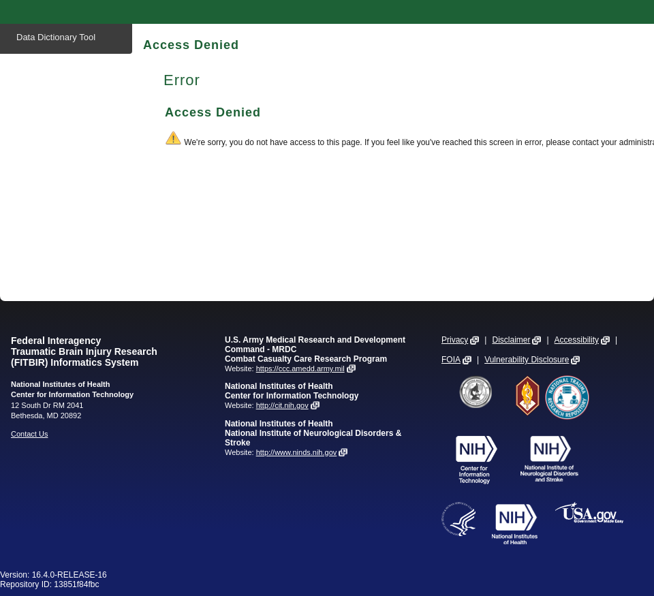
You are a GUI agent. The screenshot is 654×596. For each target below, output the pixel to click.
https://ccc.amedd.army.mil (300, 368)
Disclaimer (511, 340)
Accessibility (577, 340)
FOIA (451, 359)
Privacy (454, 340)
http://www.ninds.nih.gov (296, 452)
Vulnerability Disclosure (526, 359)
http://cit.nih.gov (282, 405)
